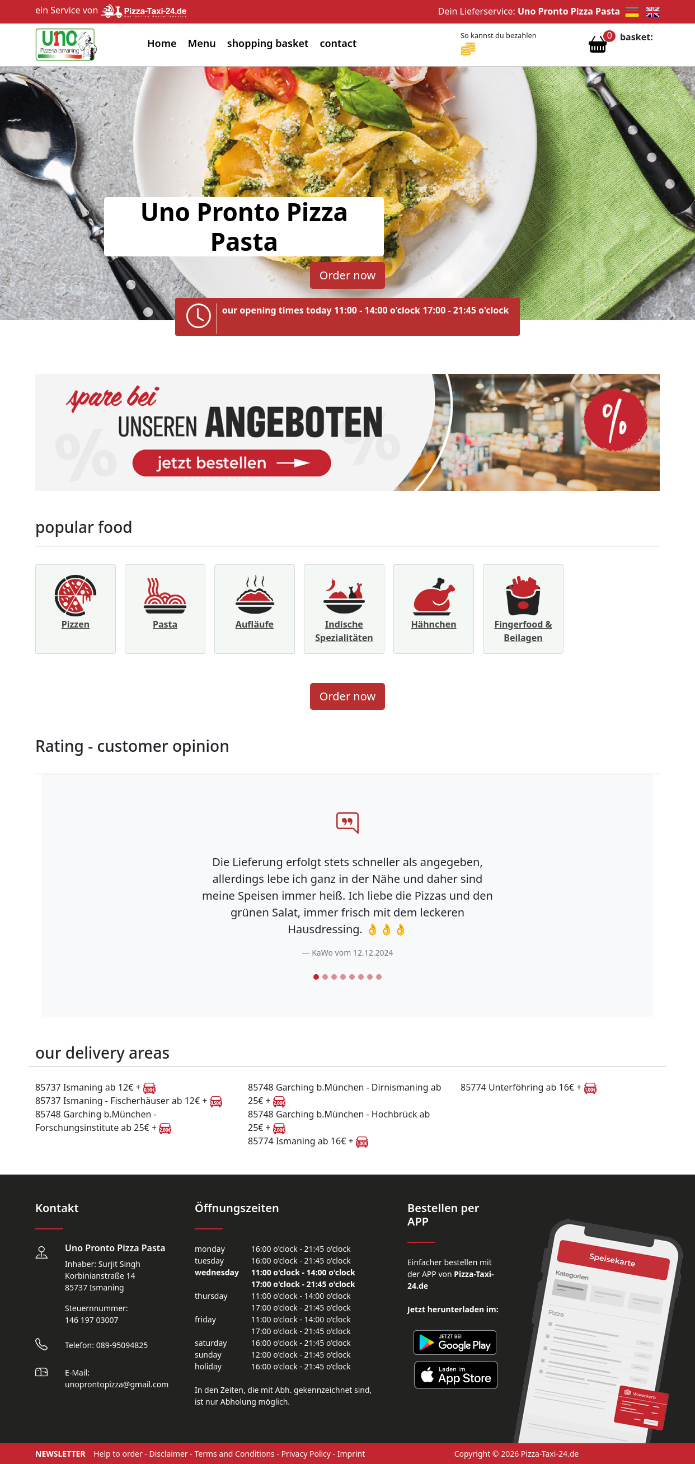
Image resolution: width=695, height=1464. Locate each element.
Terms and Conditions (234, 1453)
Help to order (118, 1453)
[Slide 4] (343, 977)
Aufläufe (255, 624)
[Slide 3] (334, 977)
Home (162, 43)
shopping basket (268, 43)
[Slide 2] (325, 977)
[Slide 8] (379, 977)
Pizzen (76, 624)
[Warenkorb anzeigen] (598, 47)
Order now (347, 275)
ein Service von (110, 10)
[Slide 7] (370, 977)
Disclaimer (168, 1453)
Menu (202, 43)
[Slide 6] (361, 977)
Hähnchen (433, 624)
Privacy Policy (306, 1453)
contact (338, 43)
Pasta (165, 624)
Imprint (351, 1453)
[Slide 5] (352, 977)
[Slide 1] (316, 977)
